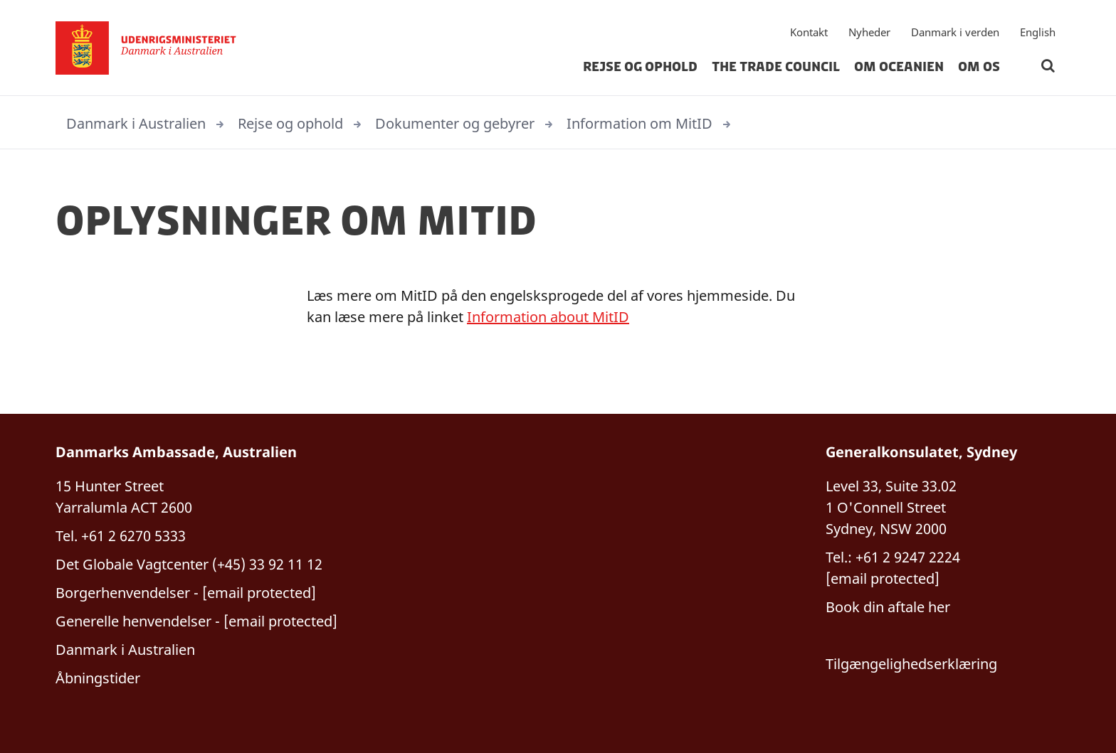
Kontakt (809, 32)
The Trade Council (776, 67)
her (937, 606)
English (1038, 32)
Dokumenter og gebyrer (455, 123)
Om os (979, 67)
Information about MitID (548, 316)
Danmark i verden (955, 32)
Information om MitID (639, 123)
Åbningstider (98, 678)
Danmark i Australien (136, 123)
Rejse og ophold (640, 67)
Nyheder (869, 32)
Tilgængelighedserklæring (911, 663)
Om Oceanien (899, 67)
